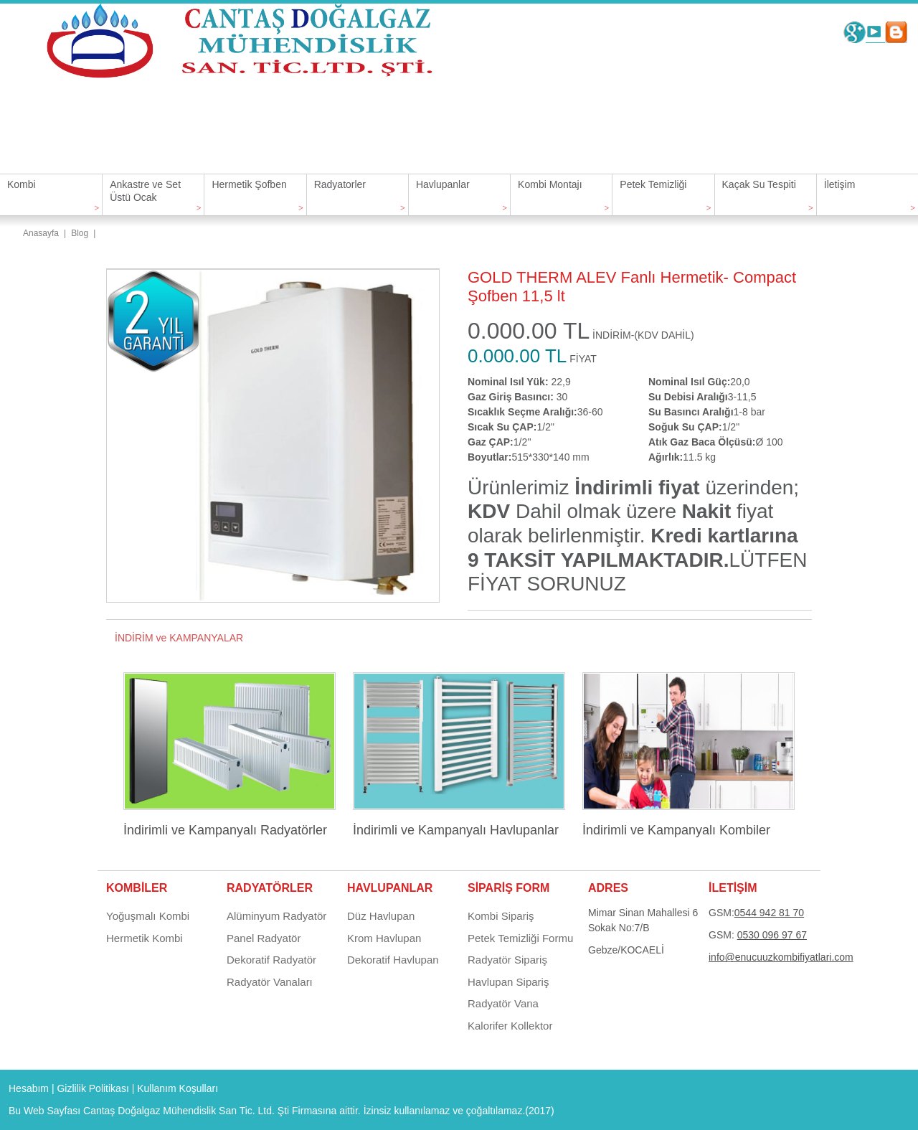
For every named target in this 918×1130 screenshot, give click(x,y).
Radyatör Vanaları (270, 982)
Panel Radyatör (264, 938)
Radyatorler (340, 184)
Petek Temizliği (653, 184)
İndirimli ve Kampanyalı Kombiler (676, 830)
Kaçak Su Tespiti (759, 184)
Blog (79, 233)
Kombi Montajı (550, 184)
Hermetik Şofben (249, 184)
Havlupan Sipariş (508, 982)
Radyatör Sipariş (507, 960)
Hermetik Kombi (144, 938)
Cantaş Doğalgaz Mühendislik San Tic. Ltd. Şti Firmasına (209, 1110)
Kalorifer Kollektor (510, 1026)
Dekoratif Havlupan (393, 960)
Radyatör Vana (503, 1003)
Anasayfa (41, 233)
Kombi (21, 184)
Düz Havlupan (381, 916)
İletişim (840, 184)
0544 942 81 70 (769, 912)
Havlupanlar (443, 184)
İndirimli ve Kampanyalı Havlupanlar (456, 830)
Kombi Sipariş (501, 916)
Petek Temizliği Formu (520, 938)
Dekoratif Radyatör (271, 960)
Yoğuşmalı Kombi (147, 916)
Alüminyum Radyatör (276, 916)
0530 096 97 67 (772, 935)
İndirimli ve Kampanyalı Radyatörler (225, 830)
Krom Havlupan (384, 938)
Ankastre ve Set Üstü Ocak (145, 191)
